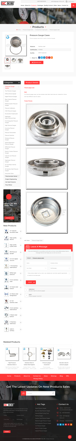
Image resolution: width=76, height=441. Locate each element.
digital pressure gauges (40, 408)
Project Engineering (11, 179)
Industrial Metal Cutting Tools (42, 413)
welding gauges (39, 415)
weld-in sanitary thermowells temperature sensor (13, 329)
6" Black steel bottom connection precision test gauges (13, 315)
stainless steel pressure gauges (42, 418)
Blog (61, 376)
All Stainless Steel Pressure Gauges (11, 169)
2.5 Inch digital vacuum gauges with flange (14, 259)
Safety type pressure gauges (13, 273)
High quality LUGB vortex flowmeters (13, 245)
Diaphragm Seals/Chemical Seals (10, 117)
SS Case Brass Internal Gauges (10, 165)
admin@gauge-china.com (57, 1)
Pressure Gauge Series (28, 29)
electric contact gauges (41, 428)
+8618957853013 (69, 420)
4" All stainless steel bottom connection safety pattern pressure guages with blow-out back (14, 266)
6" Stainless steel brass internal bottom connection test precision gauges (13, 322)
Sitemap (53, 376)
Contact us (65, 5)
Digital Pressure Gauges (11, 96)
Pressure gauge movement (47, 363)
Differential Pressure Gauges (10, 147)
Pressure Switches (9, 135)
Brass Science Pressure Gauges (10, 100)
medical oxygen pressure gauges (43, 420)
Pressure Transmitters (10, 132)
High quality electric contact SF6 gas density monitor (13, 238)
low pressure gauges (40, 425)
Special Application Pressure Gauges (9, 143)
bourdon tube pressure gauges (42, 410)
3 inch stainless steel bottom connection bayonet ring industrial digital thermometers (14, 308)
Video (55, 5)
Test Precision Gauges (10, 91)
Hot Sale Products (10, 182)
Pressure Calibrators (10, 108)
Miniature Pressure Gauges (9, 139)
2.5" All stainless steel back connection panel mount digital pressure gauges (14, 301)
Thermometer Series (11, 176)
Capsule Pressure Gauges (41, 430)
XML (67, 376)
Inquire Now (36, 62)
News (59, 5)
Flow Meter (8, 185)
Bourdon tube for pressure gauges (64, 363)
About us (27, 5)
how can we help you (10, 204)
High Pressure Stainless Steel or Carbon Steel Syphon (12, 364)
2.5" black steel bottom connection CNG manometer (14, 287)
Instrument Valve (9, 173)
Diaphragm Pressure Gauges (10, 161)
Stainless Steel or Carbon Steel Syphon (29, 363)
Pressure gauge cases (37, 240)
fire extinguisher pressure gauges (43, 423)
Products (34, 5)
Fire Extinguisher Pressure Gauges (11, 121)
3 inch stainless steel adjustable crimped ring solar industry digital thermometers (14, 280)
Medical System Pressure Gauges (11, 104)
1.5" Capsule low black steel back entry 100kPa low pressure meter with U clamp (14, 231)
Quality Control (48, 5)
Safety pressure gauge (10, 93)
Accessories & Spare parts (11, 113)
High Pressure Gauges (10, 125)
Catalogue (40, 5)
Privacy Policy (38, 378)
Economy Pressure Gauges (9, 129)
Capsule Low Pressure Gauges (10, 156)
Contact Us (9, 218)
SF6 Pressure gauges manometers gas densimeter (14, 252)
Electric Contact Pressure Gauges (11, 152)
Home (22, 5)
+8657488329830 (41, 1)
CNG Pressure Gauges (10, 111)
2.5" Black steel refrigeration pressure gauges (14, 294)
